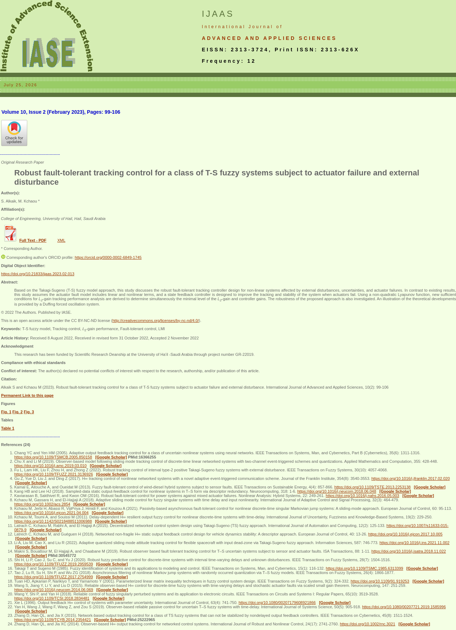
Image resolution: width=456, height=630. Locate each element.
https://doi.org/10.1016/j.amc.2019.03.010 (50, 465)
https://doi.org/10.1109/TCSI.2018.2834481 (51, 598)
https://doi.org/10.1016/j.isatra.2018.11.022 (409, 551)
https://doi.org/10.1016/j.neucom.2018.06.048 (336, 491)
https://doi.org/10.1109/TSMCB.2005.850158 (53, 457)
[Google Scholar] (111, 457)
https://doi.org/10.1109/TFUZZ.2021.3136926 (53, 474)
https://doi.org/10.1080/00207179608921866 (277, 602)
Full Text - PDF (32, 240)
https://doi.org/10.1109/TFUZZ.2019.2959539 (53, 564)
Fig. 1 (6, 412)
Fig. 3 (29, 412)
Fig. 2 (17, 412)
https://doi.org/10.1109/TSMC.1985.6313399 (364, 568)
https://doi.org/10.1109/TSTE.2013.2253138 (373, 487)
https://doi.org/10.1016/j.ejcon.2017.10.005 (405, 534)
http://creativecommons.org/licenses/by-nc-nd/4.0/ (155, 320)
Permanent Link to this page (27, 395)
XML (61, 240)
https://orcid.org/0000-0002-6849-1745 (108, 257)
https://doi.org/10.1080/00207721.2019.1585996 (404, 607)
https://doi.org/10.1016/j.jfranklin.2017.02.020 (410, 478)
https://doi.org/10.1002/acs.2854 (42, 504)
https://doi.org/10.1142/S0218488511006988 (53, 521)
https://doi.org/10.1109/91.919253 (380, 581)
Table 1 (7, 428)
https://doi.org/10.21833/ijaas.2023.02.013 (37, 274)
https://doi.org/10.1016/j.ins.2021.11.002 (414, 543)
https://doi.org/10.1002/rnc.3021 (367, 624)
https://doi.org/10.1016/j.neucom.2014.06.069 (53, 590)
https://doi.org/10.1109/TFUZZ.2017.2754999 (53, 577)
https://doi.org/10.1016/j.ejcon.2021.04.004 (51, 513)
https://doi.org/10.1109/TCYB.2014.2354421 (52, 620)
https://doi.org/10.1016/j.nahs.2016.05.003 (362, 495)
